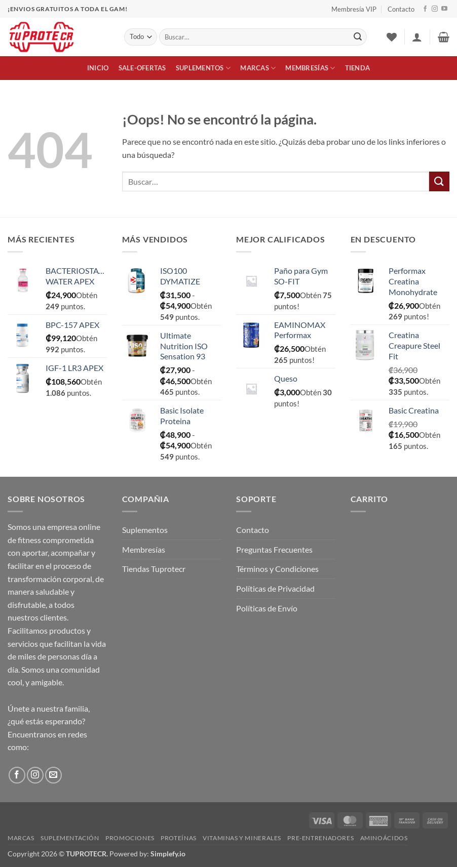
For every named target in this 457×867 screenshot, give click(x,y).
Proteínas (179, 838)
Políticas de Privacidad (275, 588)
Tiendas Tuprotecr (153, 568)
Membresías (310, 68)
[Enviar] (357, 37)
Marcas (258, 68)
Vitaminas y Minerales (242, 838)
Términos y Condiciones (277, 568)
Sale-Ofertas (142, 68)
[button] (417, 37)
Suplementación (70, 838)
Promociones (130, 838)
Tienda (357, 68)
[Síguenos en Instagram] (435, 9)
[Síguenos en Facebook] (425, 9)
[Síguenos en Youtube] (444, 9)
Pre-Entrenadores (320, 838)
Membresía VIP (353, 9)
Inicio (98, 68)
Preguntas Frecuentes (274, 549)
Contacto (401, 9)
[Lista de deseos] (392, 37)
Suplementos (203, 68)
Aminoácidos (384, 838)
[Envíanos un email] (53, 775)
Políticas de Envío (266, 608)
